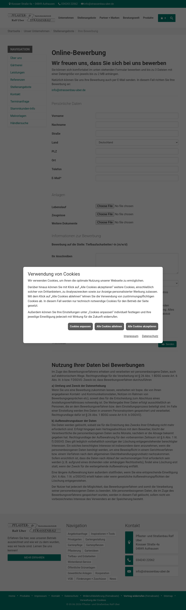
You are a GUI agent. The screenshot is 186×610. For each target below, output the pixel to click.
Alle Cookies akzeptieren (142, 279)
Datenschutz (150, 289)
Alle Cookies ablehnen (109, 279)
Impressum (131, 289)
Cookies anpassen (80, 279)
